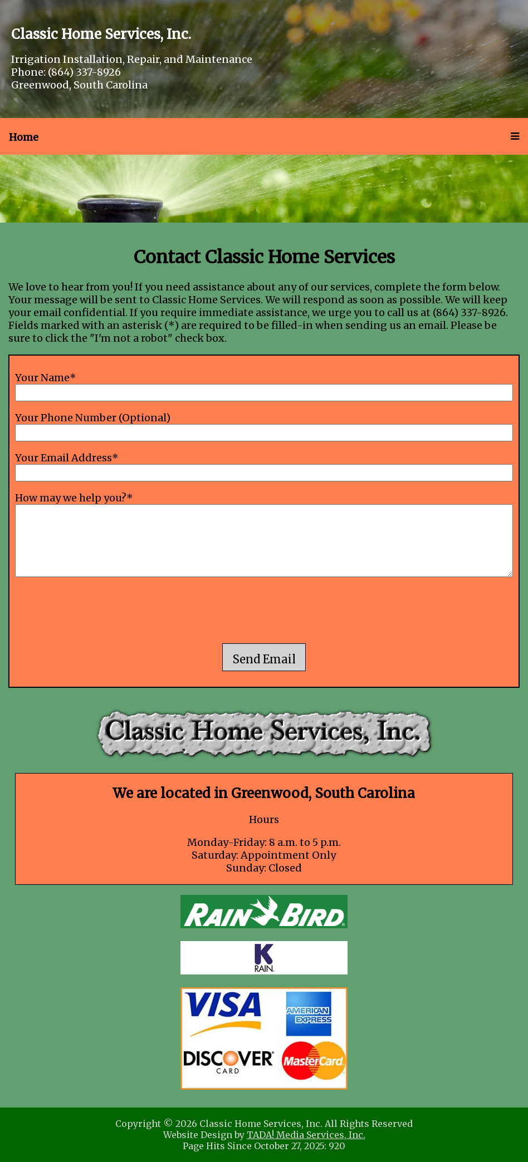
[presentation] (264, 611)
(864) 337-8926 (84, 72)
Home (23, 137)
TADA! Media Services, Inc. (306, 1134)
